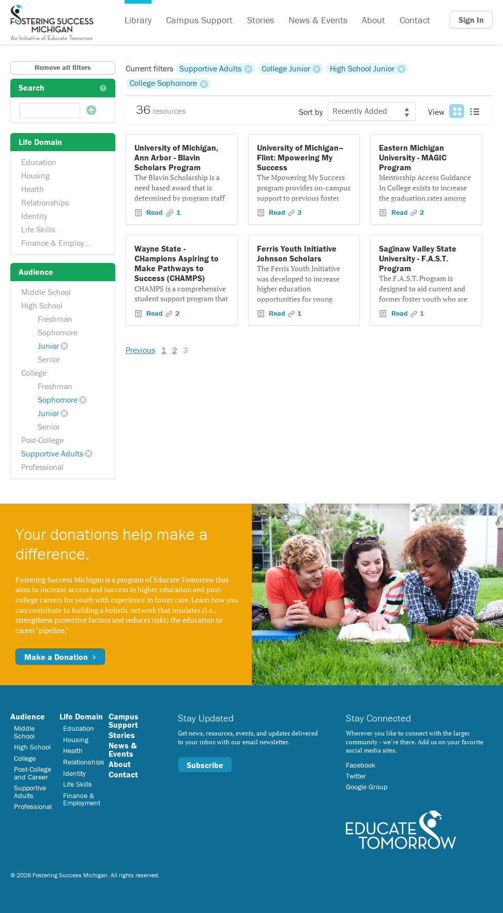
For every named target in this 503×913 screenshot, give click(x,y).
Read (154, 212)
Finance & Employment (61, 243)
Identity (34, 216)
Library (138, 20)
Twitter (356, 776)
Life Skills (38, 229)
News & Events (317, 20)
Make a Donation (60, 657)
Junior (48, 346)
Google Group (366, 786)
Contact (415, 20)
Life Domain (81, 716)
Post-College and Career (32, 772)
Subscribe (205, 765)
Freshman (55, 319)
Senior (49, 359)
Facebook (360, 765)
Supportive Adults (52, 453)
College (34, 372)
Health (32, 189)
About (373, 20)
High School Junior (362, 68)
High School (42, 305)
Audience (27, 716)
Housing (35, 175)
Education (38, 162)
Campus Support (199, 20)
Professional (42, 467)
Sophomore (58, 332)
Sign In (471, 19)
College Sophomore (163, 83)
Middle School (46, 292)
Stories (260, 20)
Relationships (45, 202)
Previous (140, 350)
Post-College (42, 440)
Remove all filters (63, 67)
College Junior (286, 68)
